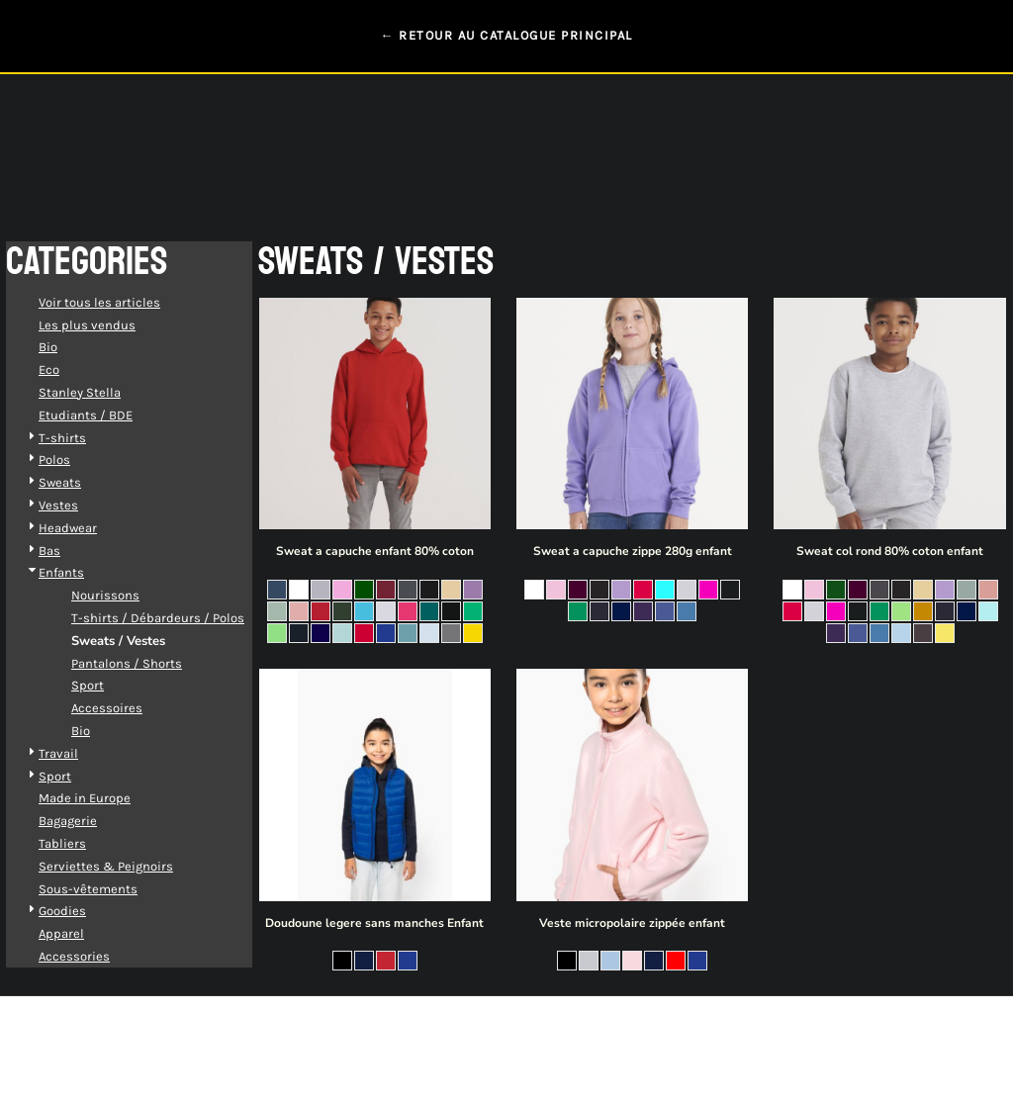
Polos (74, 459)
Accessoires (126, 707)
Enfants (81, 572)
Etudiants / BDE (105, 415)
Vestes (78, 505)
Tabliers (82, 843)
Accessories (94, 956)
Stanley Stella (99, 392)
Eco (68, 369)
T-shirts (82, 437)
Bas (69, 550)
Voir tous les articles (119, 302)
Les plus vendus (106, 325)
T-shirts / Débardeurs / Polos (177, 617)
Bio (67, 346)
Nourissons (125, 595)
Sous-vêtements (107, 888)
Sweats (79, 482)
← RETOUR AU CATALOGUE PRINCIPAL (506, 35)
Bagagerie (87, 820)
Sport (107, 685)
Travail (78, 753)
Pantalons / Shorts (146, 663)
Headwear (87, 527)
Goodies (82, 910)
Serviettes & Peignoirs (125, 866)
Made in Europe (104, 797)
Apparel (81, 933)
